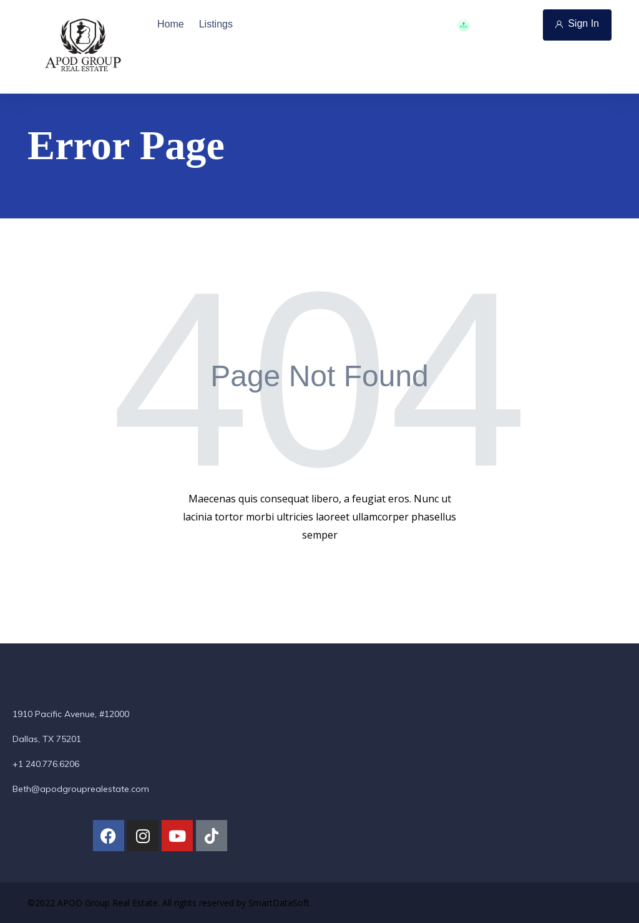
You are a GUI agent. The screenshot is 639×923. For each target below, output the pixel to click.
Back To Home (318, 574)
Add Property (495, 25)
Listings (216, 24)
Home (170, 24)
